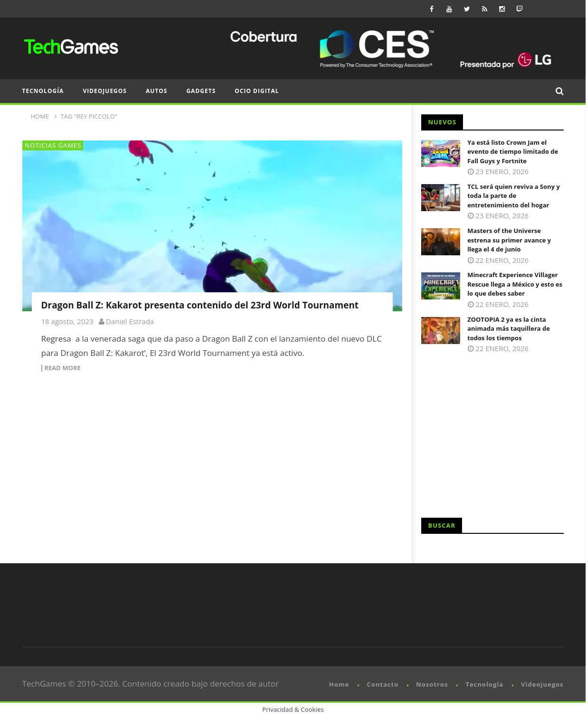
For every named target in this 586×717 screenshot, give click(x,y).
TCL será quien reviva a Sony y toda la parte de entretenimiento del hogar (513, 195)
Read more (63, 368)
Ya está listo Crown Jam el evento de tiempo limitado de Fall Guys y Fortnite (512, 151)
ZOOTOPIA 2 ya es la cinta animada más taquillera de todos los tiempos (508, 328)
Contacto (382, 684)
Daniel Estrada (130, 321)
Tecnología (43, 91)
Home (339, 684)
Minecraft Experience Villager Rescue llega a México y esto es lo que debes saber (514, 284)
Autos (156, 91)
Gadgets (201, 91)
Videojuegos (105, 91)
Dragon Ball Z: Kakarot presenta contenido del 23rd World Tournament (200, 305)
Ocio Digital (257, 91)
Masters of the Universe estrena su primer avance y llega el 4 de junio (509, 239)
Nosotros (432, 684)
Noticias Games (53, 145)
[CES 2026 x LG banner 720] (391, 48)
